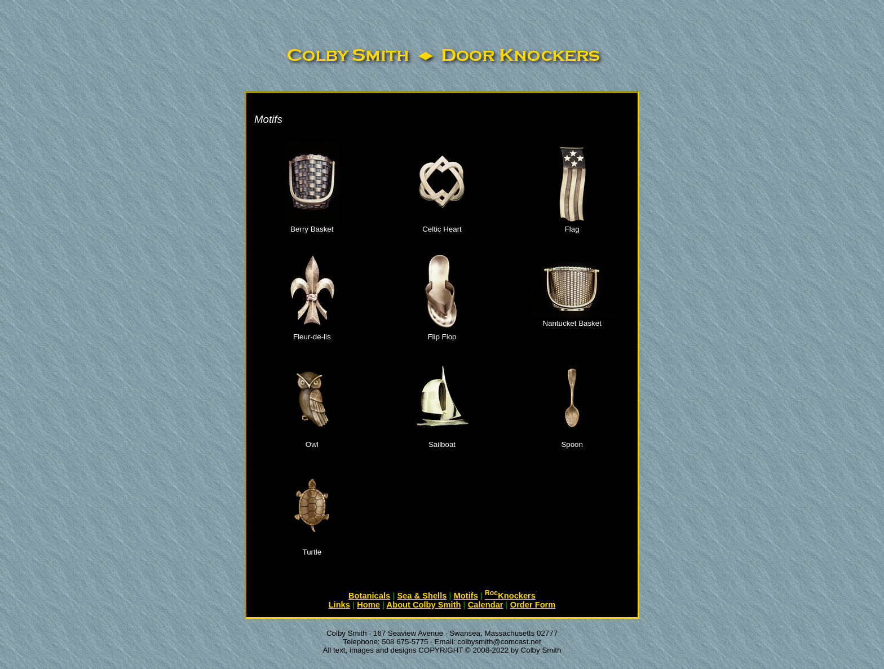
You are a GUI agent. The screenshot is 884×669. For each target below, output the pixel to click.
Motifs (466, 595)
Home (368, 604)
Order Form (533, 604)
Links (339, 604)
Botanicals (369, 595)
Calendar (485, 604)
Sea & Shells (422, 595)
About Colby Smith (424, 604)
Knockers (510, 595)
